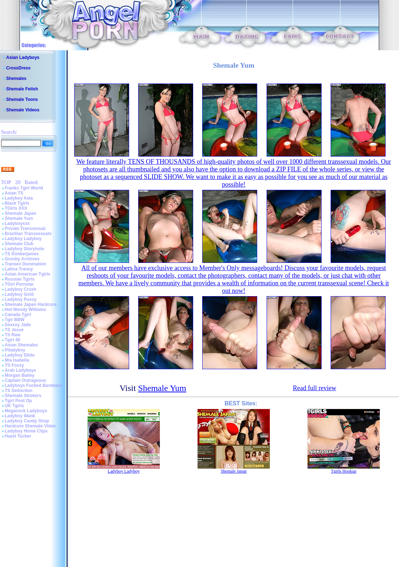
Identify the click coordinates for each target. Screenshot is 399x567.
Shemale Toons (22, 99)
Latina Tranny (19, 269)
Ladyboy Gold (19, 294)
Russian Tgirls (20, 279)
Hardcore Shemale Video (30, 426)
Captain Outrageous (25, 380)
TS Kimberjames (22, 253)
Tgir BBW (15, 319)
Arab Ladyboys (20, 370)
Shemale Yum (19, 218)
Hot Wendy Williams (25, 309)
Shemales (16, 78)
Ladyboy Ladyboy (23, 238)
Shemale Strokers (23, 395)
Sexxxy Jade (18, 324)
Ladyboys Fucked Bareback (33, 385)
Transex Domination (25, 264)
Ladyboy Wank (20, 415)
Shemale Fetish (22, 88)
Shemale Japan (20, 213)
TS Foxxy (14, 365)
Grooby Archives (22, 258)
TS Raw (12, 334)
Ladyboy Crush (20, 289)
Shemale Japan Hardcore (30, 304)
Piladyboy (15, 350)
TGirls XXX (16, 208)
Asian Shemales (21, 345)
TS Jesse (14, 329)
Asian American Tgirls (27, 274)
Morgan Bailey (19, 375)
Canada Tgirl (18, 314)
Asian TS (14, 193)
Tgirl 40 (12, 339)
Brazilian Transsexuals (28, 233)
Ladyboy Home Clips (26, 431)
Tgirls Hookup (343, 471)
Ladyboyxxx (17, 223)
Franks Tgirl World (24, 188)
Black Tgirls (17, 203)
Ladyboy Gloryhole (24, 248)
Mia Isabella (17, 360)
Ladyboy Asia (19, 198)
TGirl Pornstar (19, 284)
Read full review (314, 388)
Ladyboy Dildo (20, 355)
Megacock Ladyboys (26, 410)
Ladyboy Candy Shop (27, 420)
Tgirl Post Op (18, 400)
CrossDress (18, 68)
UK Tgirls (14, 405)
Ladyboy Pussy (21, 299)
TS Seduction (19, 390)
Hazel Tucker (18, 436)
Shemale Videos (22, 109)
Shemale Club (19, 243)
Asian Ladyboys (22, 57)
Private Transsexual (25, 228)
